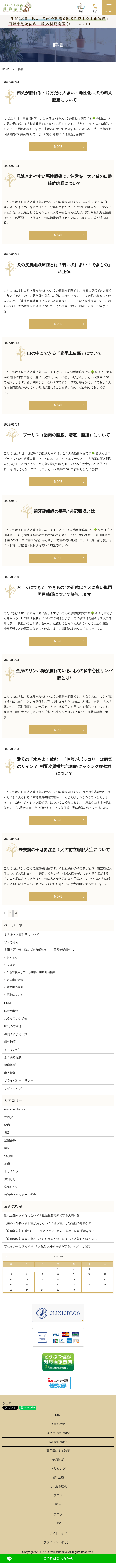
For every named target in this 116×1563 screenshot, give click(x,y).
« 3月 (7, 1256)
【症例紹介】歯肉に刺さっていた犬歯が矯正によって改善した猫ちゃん (50, 1238)
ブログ (11, 965)
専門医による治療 (15, 1034)
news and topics (14, 1109)
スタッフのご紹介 (15, 1018)
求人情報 (10, 1072)
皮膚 (7, 1163)
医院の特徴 (11, 1011)
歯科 (7, 1148)
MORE (58, 146)
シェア (6, 1403)
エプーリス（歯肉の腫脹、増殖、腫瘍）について (64, 435)
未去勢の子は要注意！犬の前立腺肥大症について (64, 849)
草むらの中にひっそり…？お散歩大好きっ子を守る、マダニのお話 (47, 1246)
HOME (5, 69)
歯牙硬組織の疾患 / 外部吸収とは (64, 511)
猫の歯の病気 (15, 987)
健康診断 (10, 1065)
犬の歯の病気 (15, 979)
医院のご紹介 (13, 1026)
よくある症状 (13, 1057)
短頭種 (8, 1156)
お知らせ (12, 957)
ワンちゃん (11, 942)
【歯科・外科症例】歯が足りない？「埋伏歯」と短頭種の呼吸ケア (47, 1223)
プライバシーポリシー (18, 1080)
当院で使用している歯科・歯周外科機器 (31, 972)
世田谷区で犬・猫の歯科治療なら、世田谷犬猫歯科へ (39, 949)
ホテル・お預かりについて (21, 934)
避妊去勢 (10, 1140)
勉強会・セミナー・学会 (20, 1194)
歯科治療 (10, 1041)
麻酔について (15, 994)
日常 (7, 1132)
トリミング (11, 1049)
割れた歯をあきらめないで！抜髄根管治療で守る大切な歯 (42, 1215)
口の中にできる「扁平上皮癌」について (64, 353)
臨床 (7, 1124)
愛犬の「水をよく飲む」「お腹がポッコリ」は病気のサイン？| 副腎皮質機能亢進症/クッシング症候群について (64, 766)
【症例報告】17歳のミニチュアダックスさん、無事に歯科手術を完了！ (51, 1231)
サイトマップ (13, 1088)
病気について (13, 1186)
